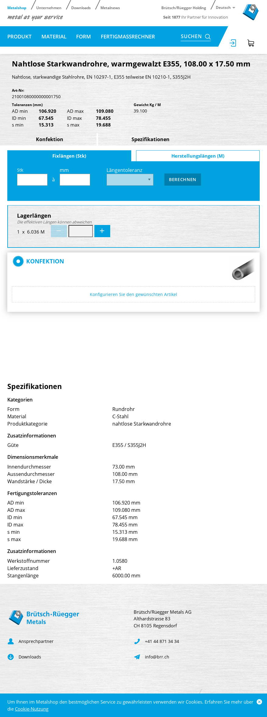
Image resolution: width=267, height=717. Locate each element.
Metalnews (110, 7)
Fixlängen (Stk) (69, 156)
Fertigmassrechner (128, 36)
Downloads (81, 7)
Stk (32, 176)
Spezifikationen (151, 139)
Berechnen (182, 179)
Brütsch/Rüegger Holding (183, 7)
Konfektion (49, 139)
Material (53, 36)
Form (83, 36)
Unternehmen (48, 7)
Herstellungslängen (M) (197, 156)
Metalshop (16, 7)
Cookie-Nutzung (31, 709)
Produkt (19, 36)
